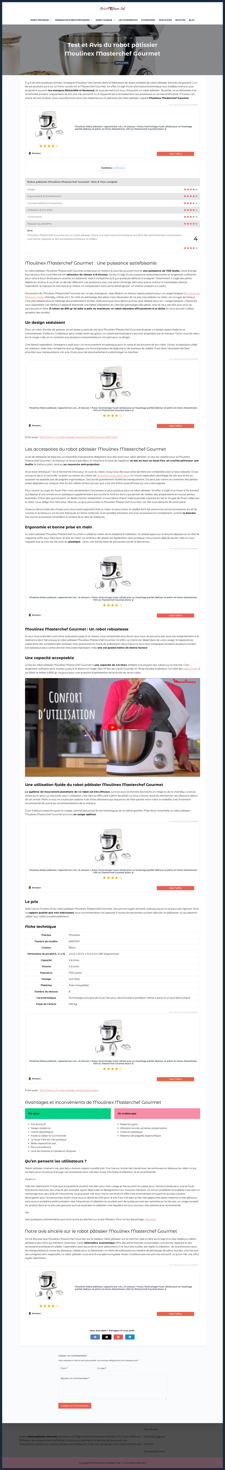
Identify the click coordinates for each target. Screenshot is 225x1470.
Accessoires (148, 20)
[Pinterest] (118, 1337)
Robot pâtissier (42, 20)
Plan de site (151, 1429)
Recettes (180, 20)
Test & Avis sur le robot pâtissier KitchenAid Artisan (69, 1090)
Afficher (119, 168)
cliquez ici (150, 1219)
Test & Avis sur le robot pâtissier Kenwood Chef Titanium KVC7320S (78, 437)
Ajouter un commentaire (74, 1378)
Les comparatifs (128, 20)
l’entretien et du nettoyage (113, 475)
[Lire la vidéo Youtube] (112, 727)
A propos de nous (154, 1451)
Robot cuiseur (106, 20)
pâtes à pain (190, 668)
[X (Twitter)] (106, 1337)
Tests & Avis (165, 20)
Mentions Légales (154, 1436)
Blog (191, 20)
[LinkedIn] (130, 1337)
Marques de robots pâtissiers (74, 20)
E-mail (102, 1368)
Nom (64, 1368)
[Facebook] (95, 1337)
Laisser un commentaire (74, 1405)
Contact (149, 1444)
